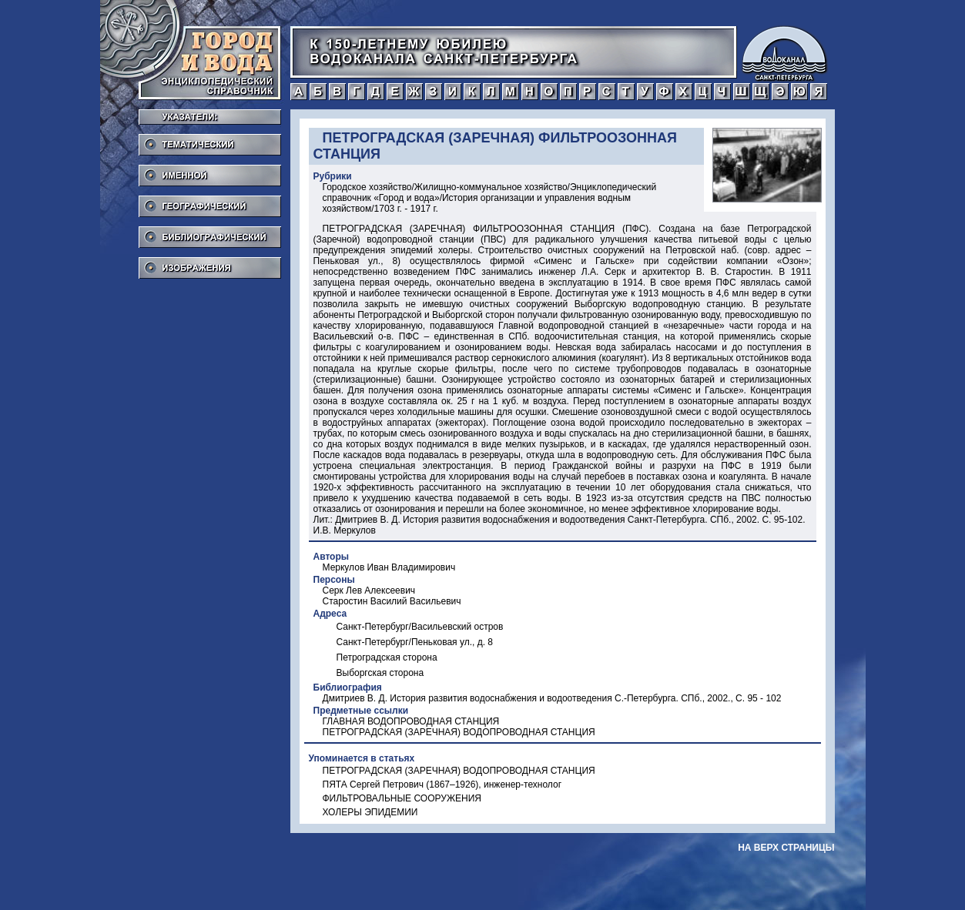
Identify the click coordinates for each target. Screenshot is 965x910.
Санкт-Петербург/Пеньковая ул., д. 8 (415, 642)
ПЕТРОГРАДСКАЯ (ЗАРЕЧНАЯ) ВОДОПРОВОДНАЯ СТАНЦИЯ (459, 732)
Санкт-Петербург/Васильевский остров (420, 626)
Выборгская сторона (380, 672)
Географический (210, 201)
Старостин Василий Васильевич (392, 601)
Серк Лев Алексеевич (369, 590)
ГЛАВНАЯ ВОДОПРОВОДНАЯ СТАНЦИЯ (411, 721)
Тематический (210, 140)
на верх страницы (786, 847)
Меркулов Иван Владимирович (389, 567)
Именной (210, 171)
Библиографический (210, 232)
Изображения (210, 263)
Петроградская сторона (387, 657)
